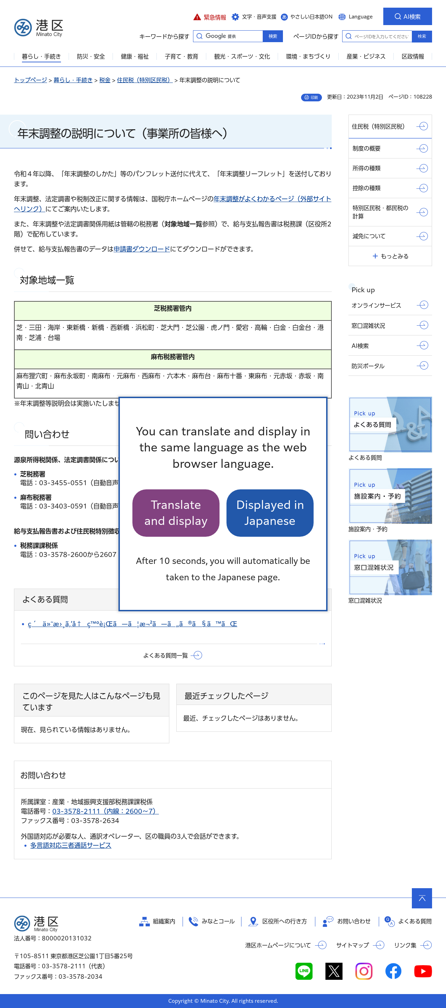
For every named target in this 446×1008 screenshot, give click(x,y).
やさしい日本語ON (311, 16)
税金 (104, 80)
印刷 (314, 97)
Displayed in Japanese (270, 512)
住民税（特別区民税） (145, 80)
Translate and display (176, 512)
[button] (209, 16)
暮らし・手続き (73, 80)
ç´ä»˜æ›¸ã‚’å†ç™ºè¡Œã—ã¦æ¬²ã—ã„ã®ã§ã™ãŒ (132, 624)
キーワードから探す (199, 35)
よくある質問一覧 (165, 655)
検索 (422, 36)
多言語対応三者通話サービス (71, 845)
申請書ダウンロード (142, 249)
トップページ (30, 80)
